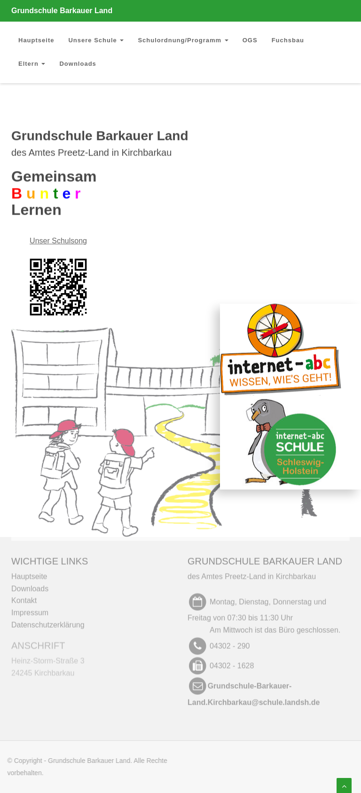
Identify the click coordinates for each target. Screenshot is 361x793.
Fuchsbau (288, 40)
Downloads (77, 63)
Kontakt (24, 598)
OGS (250, 40)
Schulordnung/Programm (183, 40)
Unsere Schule (96, 40)
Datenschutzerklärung (48, 622)
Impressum (29, 610)
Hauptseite (36, 40)
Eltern (31, 63)
